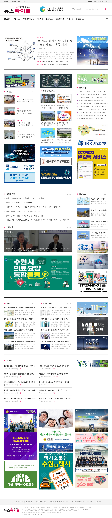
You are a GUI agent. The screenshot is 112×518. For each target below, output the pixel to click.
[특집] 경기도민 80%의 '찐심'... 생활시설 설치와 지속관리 (93, 110)
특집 (8, 303)
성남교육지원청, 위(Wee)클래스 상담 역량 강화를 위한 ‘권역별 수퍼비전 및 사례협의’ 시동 (38, 220)
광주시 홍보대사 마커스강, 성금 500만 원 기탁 (22, 211)
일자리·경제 (11, 194)
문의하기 (98, 502)
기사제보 (90, 1)
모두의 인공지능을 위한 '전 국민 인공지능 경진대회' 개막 (93, 119)
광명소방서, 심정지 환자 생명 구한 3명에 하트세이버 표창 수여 (93, 92)
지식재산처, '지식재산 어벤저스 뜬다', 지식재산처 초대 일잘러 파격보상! (93, 95)
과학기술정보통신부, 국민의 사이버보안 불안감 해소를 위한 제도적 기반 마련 (93, 98)
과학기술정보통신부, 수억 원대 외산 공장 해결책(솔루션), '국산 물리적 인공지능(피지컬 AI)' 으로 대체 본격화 (93, 107)
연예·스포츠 (47, 303)
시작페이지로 (7, 1)
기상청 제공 (76, 9)
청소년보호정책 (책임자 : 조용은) (58, 502)
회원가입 (101, 1)
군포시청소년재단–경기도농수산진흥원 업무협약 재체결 (93, 113)
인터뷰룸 (10, 227)
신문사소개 (17, 502)
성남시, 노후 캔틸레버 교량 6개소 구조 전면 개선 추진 (25, 198)
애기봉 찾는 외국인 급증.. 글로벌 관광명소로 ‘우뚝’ (56, 61)
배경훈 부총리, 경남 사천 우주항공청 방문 (91, 101)
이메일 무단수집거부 (78, 502)
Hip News (82, 194)
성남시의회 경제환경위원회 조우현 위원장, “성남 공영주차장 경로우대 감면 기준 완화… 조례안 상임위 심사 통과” (93, 116)
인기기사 (82, 88)
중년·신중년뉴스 (49, 91)
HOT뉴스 (10, 360)
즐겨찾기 (14, 1)
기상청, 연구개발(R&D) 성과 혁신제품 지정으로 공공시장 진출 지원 (93, 104)
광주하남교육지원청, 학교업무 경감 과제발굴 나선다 (24, 216)
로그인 (106, 1)
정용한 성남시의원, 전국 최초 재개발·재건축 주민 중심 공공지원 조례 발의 (33, 207)
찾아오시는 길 (28, 502)
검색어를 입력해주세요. (91, 9)
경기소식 (10, 92)
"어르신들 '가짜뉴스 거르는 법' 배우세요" (52, 64)
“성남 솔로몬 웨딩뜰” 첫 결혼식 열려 (19, 202)
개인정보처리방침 (41, 502)
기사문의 (96, 1)
